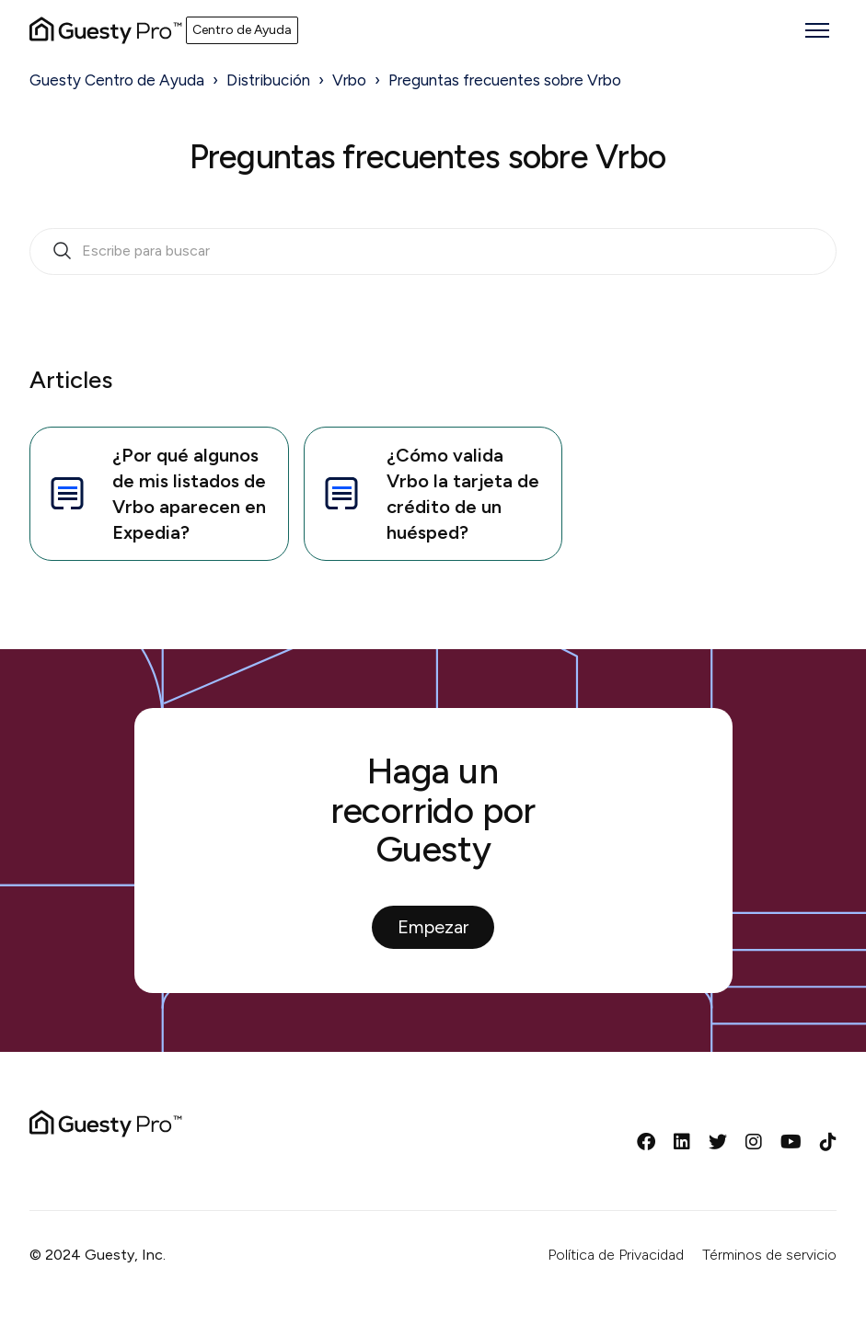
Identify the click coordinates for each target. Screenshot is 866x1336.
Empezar (433, 927)
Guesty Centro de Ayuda (116, 80)
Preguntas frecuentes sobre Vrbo (504, 80)
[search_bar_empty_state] (433, 252)
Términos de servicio (769, 1254)
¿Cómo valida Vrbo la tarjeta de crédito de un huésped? (429, 493)
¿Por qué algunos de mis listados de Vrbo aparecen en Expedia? (155, 493)
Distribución (268, 80)
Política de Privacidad (616, 1254)
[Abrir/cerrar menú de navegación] (817, 30)
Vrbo (349, 80)
